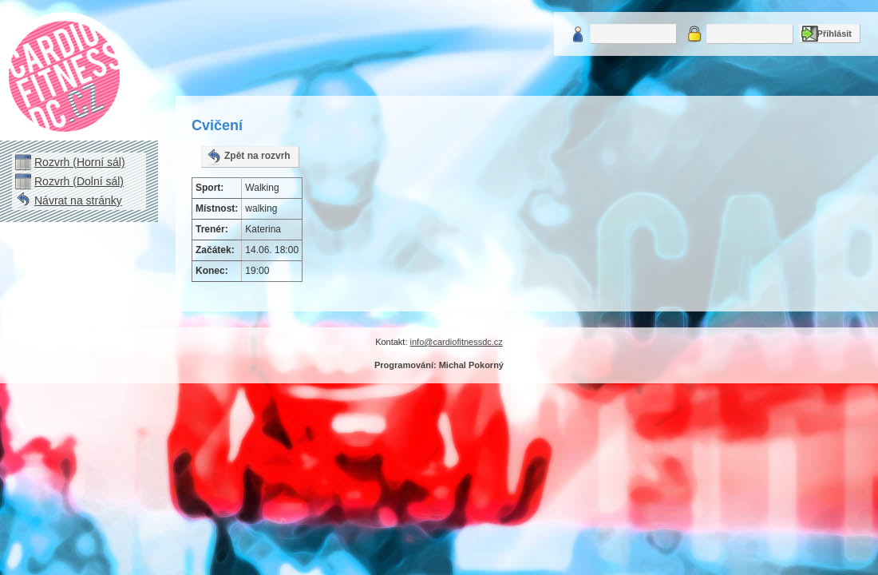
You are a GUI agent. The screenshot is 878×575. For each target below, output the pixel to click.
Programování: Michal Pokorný (439, 365)
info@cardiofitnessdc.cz (456, 342)
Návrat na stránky (78, 200)
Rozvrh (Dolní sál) (79, 181)
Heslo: (694, 34)
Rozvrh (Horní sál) (79, 162)
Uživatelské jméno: (578, 34)
